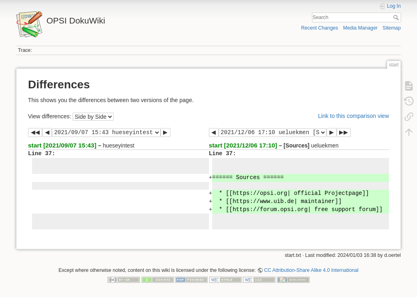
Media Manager (360, 28)
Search (397, 17)
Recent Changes (319, 28)
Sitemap (392, 28)
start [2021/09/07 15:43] (62, 145)
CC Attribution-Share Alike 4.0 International (311, 270)
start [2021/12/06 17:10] (243, 145)
